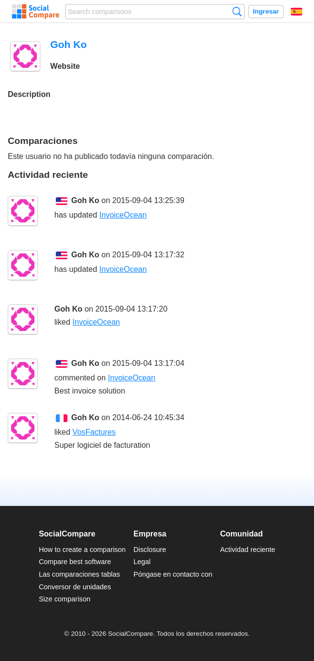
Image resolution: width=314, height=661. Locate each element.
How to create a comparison (82, 549)
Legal (141, 562)
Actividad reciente (248, 549)
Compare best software (75, 562)
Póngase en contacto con (172, 574)
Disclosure (149, 549)
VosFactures (94, 432)
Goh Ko (85, 200)
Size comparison (64, 599)
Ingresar (266, 11)
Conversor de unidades (75, 587)
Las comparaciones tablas (79, 574)
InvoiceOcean (123, 215)
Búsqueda (237, 11)
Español (296, 12)
